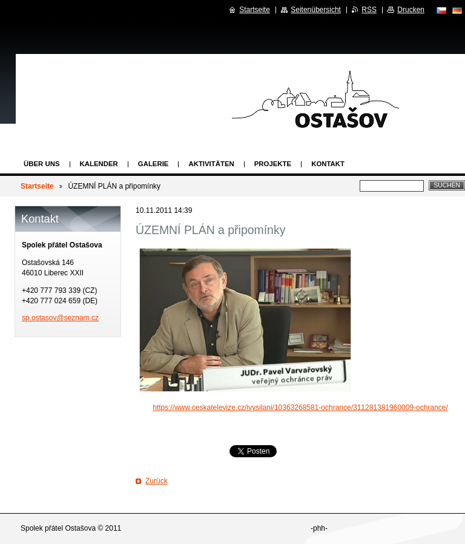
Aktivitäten (211, 163)
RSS (369, 9)
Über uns (42, 163)
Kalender (99, 163)
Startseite (37, 186)
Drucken (410, 9)
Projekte (272, 163)
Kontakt (328, 163)
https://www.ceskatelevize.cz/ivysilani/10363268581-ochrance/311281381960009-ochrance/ (300, 407)
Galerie (153, 163)
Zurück (156, 481)
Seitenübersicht (316, 9)
